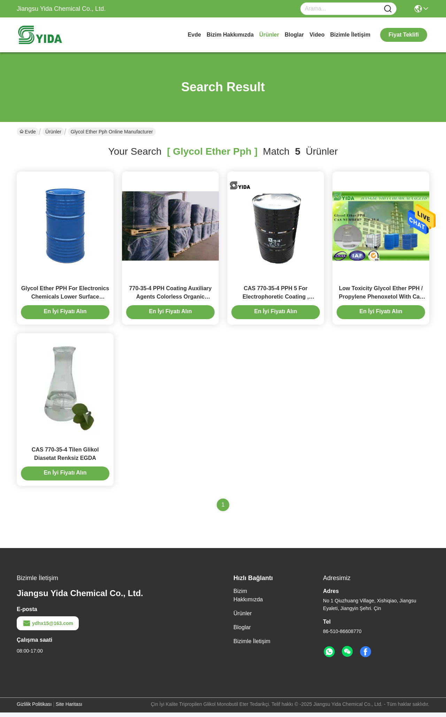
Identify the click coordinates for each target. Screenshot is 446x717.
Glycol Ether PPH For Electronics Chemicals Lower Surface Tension (65, 298)
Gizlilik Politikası (34, 708)
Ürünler (269, 35)
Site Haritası (69, 708)
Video (316, 35)
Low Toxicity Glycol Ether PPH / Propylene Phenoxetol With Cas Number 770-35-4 (381, 298)
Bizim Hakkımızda (230, 35)
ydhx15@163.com (47, 628)
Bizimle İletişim (350, 35)
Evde (194, 35)
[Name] (388, 9)
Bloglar (294, 35)
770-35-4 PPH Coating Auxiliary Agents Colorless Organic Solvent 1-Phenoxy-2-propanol (170, 298)
